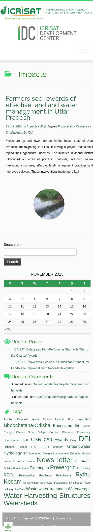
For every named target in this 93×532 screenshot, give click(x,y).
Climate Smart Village (31, 432)
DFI (85, 438)
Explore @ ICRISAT (37, 518)
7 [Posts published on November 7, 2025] (60, 299)
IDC (30, 132)
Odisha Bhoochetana (16, 468)
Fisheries (9, 446)
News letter (54, 460)
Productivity (66, 126)
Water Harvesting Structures (47, 495)
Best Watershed (79, 419)
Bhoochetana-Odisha (27, 425)
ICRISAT (11, 518)
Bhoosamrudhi (66, 425)
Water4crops (79, 489)
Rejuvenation (26, 475)
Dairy (73, 440)
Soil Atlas (46, 482)
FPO (33, 446)
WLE (43, 126)
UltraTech (19, 489)
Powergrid (63, 467)
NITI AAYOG (82, 461)
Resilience (83, 126)
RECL (9, 475)
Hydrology (13, 453)
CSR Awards (56, 439)
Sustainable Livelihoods (68, 482)
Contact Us (63, 518)
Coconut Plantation (61, 432)
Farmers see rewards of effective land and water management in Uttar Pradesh (41, 108)
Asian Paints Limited (47, 419)
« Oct (8, 329)
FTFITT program (51, 446)
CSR (36, 439)
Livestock (9, 461)
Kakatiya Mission (80, 453)
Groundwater (79, 446)
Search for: (12, 244)
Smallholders (15, 132)
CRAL (25, 440)
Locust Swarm (26, 461)
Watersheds (20, 503)
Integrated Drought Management (49, 453)
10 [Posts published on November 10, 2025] (9, 306)
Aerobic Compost (16, 419)
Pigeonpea (39, 468)
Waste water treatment (46, 489)
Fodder (23, 446)
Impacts (32, 126)
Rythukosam (63, 475)
